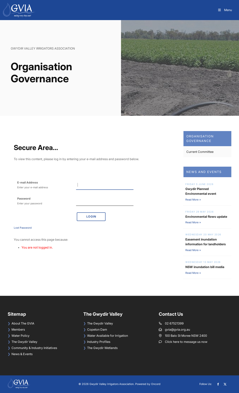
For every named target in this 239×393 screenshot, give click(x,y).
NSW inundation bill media (204, 267)
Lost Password (23, 227)
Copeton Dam (97, 329)
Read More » (193, 199)
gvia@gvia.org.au (177, 329)
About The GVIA (22, 323)
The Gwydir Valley (24, 342)
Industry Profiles (98, 342)
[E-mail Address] (104, 185)
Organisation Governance (200, 138)
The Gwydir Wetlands (102, 348)
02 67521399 (174, 323)
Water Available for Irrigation (107, 336)
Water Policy (20, 336)
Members (18, 329)
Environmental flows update (206, 217)
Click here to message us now (186, 342)
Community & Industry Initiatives (34, 348)
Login (91, 216)
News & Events (22, 354)
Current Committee (200, 152)
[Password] (104, 201)
